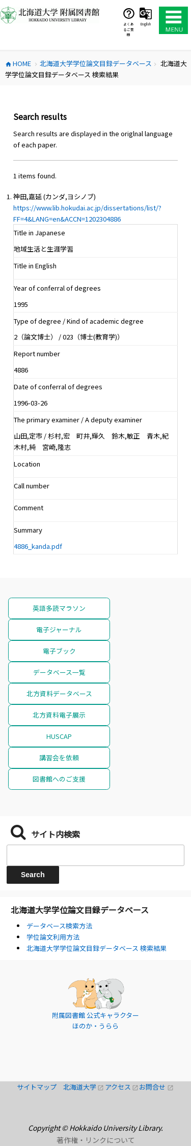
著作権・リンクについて (96, 1140)
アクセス (122, 1087)
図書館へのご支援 (59, 779)
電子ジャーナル (59, 629)
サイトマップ (40, 1087)
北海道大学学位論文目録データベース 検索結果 (96, 948)
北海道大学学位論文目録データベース (80, 910)
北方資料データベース (59, 693)
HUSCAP (59, 736)
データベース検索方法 (59, 926)
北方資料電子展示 (59, 715)
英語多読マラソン (59, 608)
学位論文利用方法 (52, 937)
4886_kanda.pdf (38, 546)
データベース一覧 (59, 672)
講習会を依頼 (59, 757)
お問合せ (156, 1087)
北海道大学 (84, 1087)
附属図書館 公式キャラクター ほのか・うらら (95, 1020)
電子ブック (59, 651)
